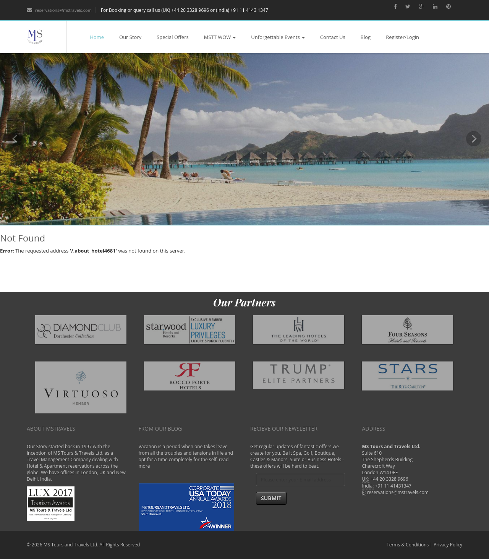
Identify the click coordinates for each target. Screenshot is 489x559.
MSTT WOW (220, 37)
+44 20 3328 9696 (389, 479)
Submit (271, 498)
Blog (366, 37)
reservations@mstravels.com (59, 10)
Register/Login (402, 37)
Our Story (130, 37)
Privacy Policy (448, 544)
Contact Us (332, 37)
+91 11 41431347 (393, 486)
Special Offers (172, 37)
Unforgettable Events (278, 37)
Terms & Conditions (408, 544)
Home (97, 37)
